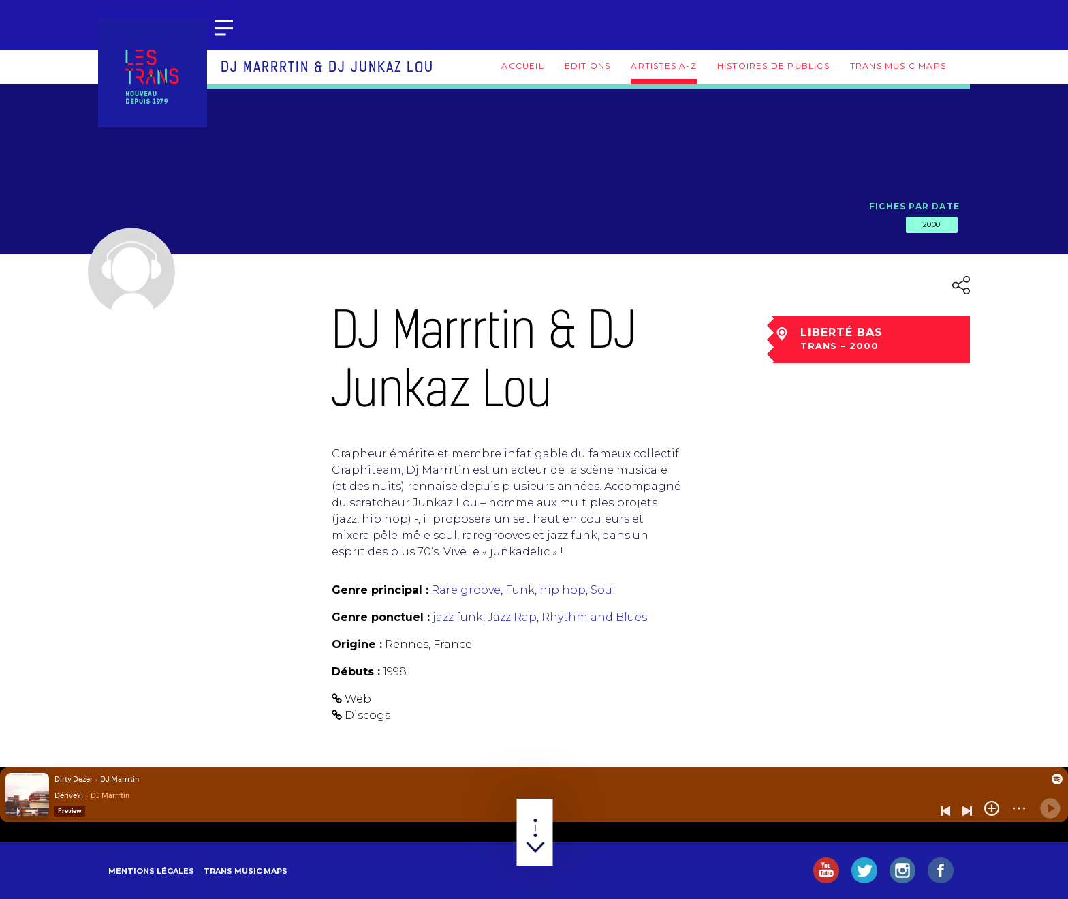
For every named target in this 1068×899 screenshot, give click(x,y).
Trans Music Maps (898, 66)
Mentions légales (151, 871)
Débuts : (356, 671)
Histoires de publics (773, 66)
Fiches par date (914, 206)
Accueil (522, 66)
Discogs (367, 715)
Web (358, 698)
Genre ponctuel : (381, 617)
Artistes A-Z (663, 66)
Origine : (357, 644)
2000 (932, 224)
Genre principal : (380, 589)
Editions (588, 66)
